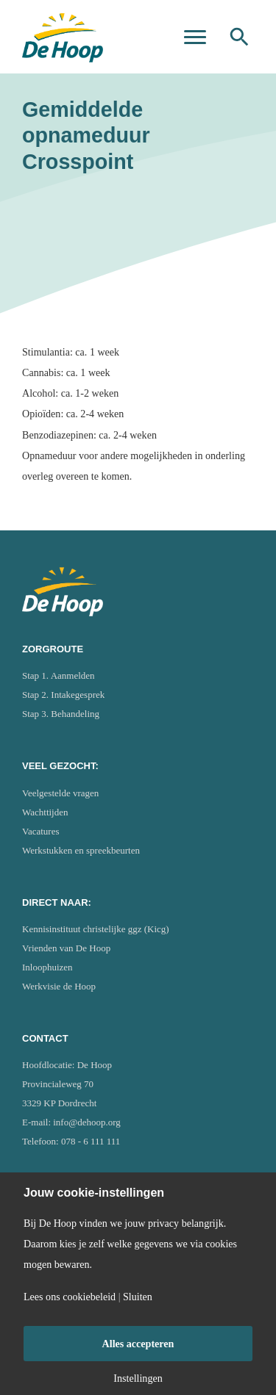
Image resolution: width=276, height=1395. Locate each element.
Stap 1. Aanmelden (58, 675)
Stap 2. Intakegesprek (63, 694)
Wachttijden (45, 812)
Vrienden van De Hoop (66, 948)
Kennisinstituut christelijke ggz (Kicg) (95, 928)
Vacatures (41, 831)
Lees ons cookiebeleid (70, 1296)
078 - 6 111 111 (90, 1141)
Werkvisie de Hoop (59, 986)
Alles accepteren (138, 1343)
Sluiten (137, 1296)
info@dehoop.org (87, 1122)
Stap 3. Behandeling (60, 713)
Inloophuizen (47, 967)
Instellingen (137, 1378)
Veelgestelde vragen (60, 793)
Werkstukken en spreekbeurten (81, 850)
